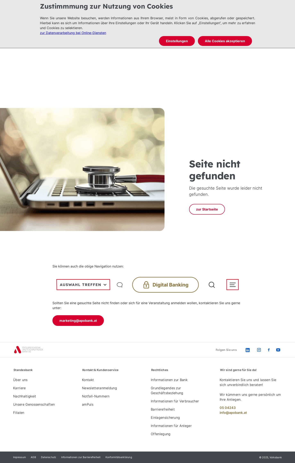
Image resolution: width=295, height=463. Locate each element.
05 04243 (228, 408)
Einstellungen (177, 41)
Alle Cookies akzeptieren (225, 41)
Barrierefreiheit (163, 409)
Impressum (19, 457)
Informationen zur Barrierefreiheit (81, 457)
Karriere (19, 388)
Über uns (20, 380)
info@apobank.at (233, 413)
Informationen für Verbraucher (175, 401)
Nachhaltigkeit (24, 396)
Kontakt (88, 380)
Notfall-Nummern (96, 396)
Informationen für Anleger (171, 426)
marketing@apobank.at (78, 321)
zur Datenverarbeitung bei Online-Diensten (73, 33)
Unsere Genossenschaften (34, 404)
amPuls (87, 404)
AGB (33, 457)
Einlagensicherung (165, 417)
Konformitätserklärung (119, 457)
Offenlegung (161, 434)
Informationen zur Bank (169, 380)
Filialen (18, 413)
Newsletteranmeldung (99, 388)
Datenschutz (48, 457)
